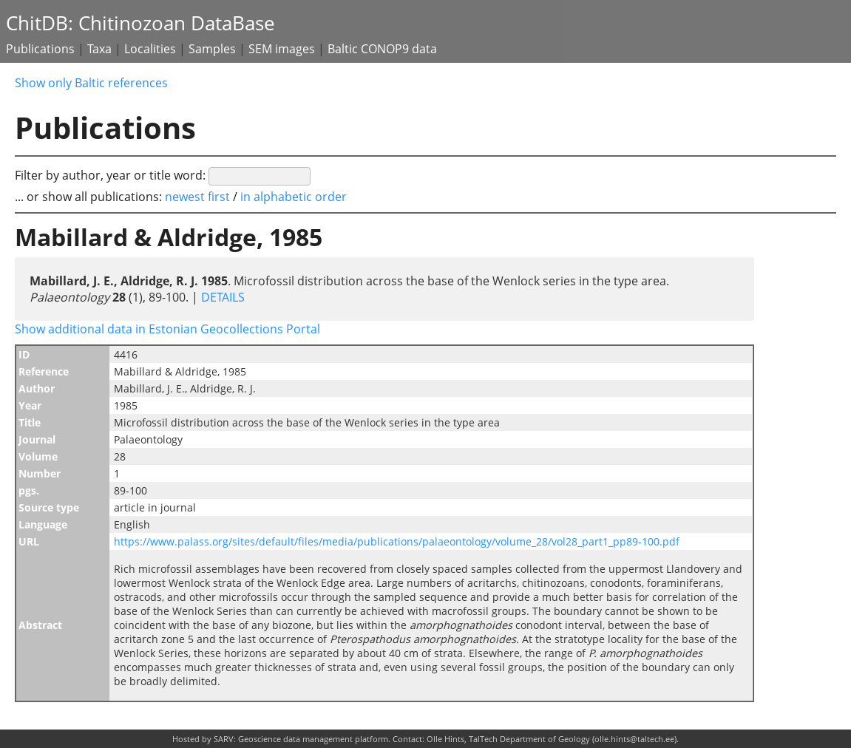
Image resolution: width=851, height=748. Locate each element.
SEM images (281, 49)
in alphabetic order (293, 196)
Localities (150, 49)
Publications (40, 49)
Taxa (99, 49)
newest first (199, 196)
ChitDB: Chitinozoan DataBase (140, 23)
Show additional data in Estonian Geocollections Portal (167, 329)
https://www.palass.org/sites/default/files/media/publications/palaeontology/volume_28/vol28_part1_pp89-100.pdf (396, 541)
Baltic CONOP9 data (382, 49)
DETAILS (221, 297)
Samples (212, 49)
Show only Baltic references (91, 83)
